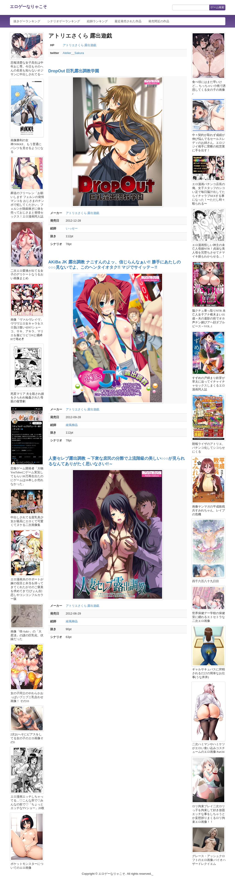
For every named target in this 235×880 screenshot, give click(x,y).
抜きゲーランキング (27, 21)
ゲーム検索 (217, 7)
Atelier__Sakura (73, 53)
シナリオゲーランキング (63, 21)
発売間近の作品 (158, 21)
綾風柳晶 (72, 425)
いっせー (72, 228)
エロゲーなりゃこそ (28, 6)
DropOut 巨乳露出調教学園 (73, 71)
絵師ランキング (97, 21)
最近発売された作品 (128, 21)
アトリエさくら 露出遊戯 (80, 45)
